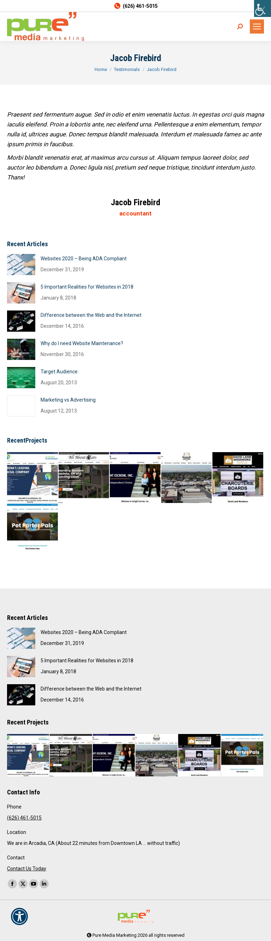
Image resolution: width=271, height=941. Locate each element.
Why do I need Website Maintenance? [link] (82, 343)
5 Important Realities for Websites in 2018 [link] (87, 287)
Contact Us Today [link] (26, 868)
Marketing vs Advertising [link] (68, 400)
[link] (262, 8)
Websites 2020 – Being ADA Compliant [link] (84, 258)
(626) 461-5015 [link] (135, 6)
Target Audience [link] (59, 371)
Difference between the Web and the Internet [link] (91, 315)
